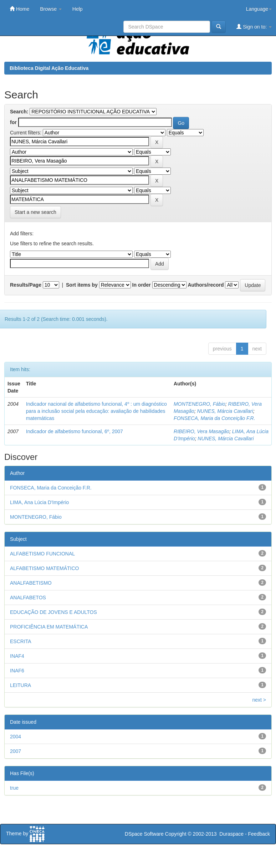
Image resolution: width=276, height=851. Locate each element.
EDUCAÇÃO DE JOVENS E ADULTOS (53, 612)
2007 (15, 751)
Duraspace (231, 834)
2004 (15, 736)
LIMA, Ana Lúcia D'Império (39, 502)
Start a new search (35, 212)
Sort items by (82, 285)
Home (19, 9)
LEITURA (20, 685)
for (13, 122)
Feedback (259, 834)
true (14, 788)
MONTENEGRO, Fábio (199, 404)
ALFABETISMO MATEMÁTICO (44, 568)
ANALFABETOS (28, 597)
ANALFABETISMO (31, 583)
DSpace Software (144, 834)
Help (77, 9)
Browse (51, 9)
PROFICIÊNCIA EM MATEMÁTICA (49, 627)
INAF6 (17, 670)
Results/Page (25, 285)
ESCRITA (20, 641)
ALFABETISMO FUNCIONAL (42, 554)
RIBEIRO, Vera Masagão (201, 431)
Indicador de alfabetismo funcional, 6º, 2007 (74, 431)
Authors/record (206, 285)
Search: (19, 111)
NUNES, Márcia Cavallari (225, 411)
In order (141, 285)
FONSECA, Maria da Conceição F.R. (214, 418)
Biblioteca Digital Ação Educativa (49, 68)
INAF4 (17, 656)
